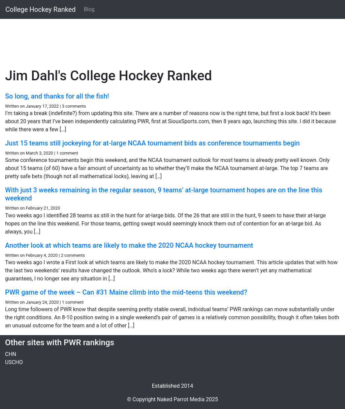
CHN (10, 354)
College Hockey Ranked (40, 9)
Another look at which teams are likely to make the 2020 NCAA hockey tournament (129, 245)
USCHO (14, 362)
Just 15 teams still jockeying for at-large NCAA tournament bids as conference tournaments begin (152, 143)
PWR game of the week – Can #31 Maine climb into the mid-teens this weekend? (126, 292)
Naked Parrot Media (181, 399)
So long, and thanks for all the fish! (57, 96)
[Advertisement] (172, 39)
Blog (89, 9)
